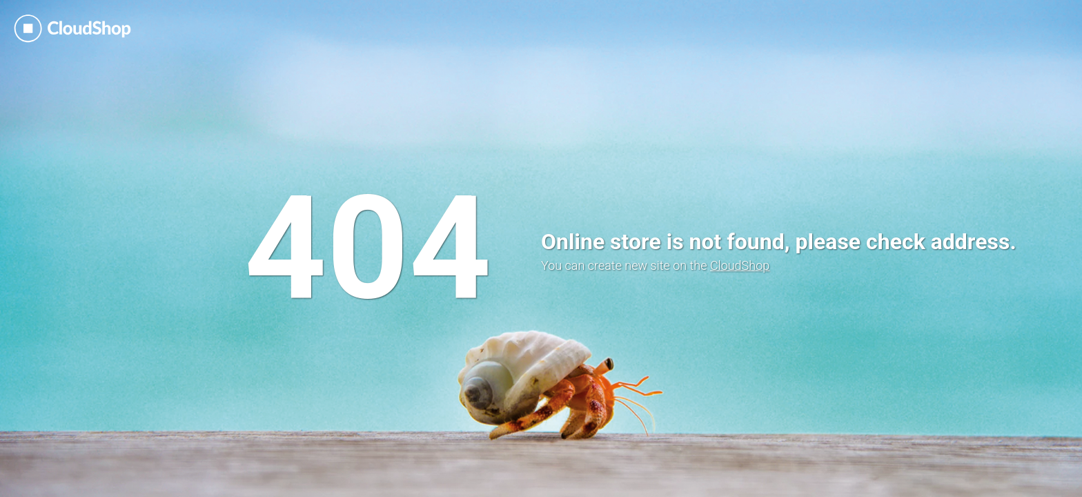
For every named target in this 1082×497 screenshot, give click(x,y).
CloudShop (739, 265)
